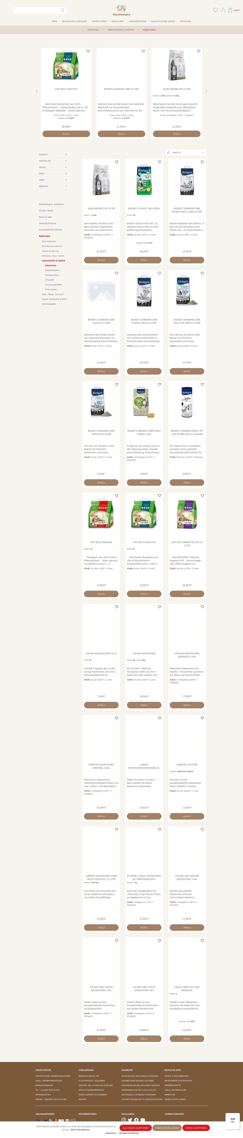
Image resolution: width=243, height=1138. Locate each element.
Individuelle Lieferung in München (139, 1095)
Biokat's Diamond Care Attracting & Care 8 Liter (187, 210)
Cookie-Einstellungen (175, 1099)
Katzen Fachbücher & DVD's (54, 299)
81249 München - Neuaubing (92, 1081)
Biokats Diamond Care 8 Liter (121, 89)
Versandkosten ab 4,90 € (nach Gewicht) (141, 1085)
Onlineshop (127, 1070)
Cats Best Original (101, 542)
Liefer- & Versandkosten (176, 1076)
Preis (53, 173)
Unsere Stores (46, 210)
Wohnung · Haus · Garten (53, 256)
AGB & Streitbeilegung (175, 1090)
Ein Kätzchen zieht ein (52, 246)
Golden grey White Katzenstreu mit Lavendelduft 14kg (144, 989)
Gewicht (53, 154)
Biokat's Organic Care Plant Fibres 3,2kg (144, 432)
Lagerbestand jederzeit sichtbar (138, 1081)
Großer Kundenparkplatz (91, 1090)
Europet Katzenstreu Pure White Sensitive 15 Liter (101, 877)
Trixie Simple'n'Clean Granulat (187, 989)
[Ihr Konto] (223, 9)
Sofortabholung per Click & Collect (139, 1090)
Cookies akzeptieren (196, 1128)
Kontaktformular (44, 1085)
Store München (49, 241)
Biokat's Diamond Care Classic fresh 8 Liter (144, 321)
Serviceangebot (49, 304)
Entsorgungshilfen (53, 285)
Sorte (53, 179)
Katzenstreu (50, 265)
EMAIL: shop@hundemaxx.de (48, 1081)
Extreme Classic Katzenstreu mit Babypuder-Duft (144, 877)
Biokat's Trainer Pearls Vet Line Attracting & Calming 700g (187, 432)
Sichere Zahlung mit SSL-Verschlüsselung (142, 1099)
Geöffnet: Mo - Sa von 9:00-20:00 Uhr (96, 1085)
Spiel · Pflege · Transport (53, 294)
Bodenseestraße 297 (89, 1076)
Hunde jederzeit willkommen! (93, 1095)
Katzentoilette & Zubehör (53, 260)
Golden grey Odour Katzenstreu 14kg (101, 989)
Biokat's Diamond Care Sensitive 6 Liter (101, 432)
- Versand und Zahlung (128, 1133)
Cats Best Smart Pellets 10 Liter (187, 544)
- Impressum (110, 1133)
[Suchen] (48, 10)
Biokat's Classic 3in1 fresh (144, 208)
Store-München (86, 1070)
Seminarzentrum (47, 223)
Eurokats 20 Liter (187, 764)
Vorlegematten (52, 275)
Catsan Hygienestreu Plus (101, 653)
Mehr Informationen (80, 1130)
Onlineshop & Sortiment (51, 204)
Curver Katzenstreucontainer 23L (144, 766)
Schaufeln (49, 280)
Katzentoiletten (52, 270)
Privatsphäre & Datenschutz (178, 1081)
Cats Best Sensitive (66, 89)
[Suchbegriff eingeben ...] (28, 10)
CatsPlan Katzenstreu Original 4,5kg (101, 766)
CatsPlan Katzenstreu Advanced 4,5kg (187, 655)
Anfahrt (82, 1099)
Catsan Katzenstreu (144, 653)
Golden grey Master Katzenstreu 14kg (187, 877)
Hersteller (53, 160)
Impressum (170, 1095)
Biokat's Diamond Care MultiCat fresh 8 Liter (187, 321)
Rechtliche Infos (173, 1070)
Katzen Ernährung (50, 251)
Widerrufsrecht (173, 1085)
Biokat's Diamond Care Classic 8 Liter (101, 321)
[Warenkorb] (234, 10)
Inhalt (53, 167)
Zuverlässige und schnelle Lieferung (140, 1076)
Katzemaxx (44, 236)
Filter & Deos (51, 289)
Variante (53, 186)
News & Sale (45, 217)
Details (66, 134)
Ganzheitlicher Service (50, 229)
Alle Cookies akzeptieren (136, 1128)
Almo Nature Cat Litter (176, 89)
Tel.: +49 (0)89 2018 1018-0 (47, 1090)
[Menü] (238, 1115)
